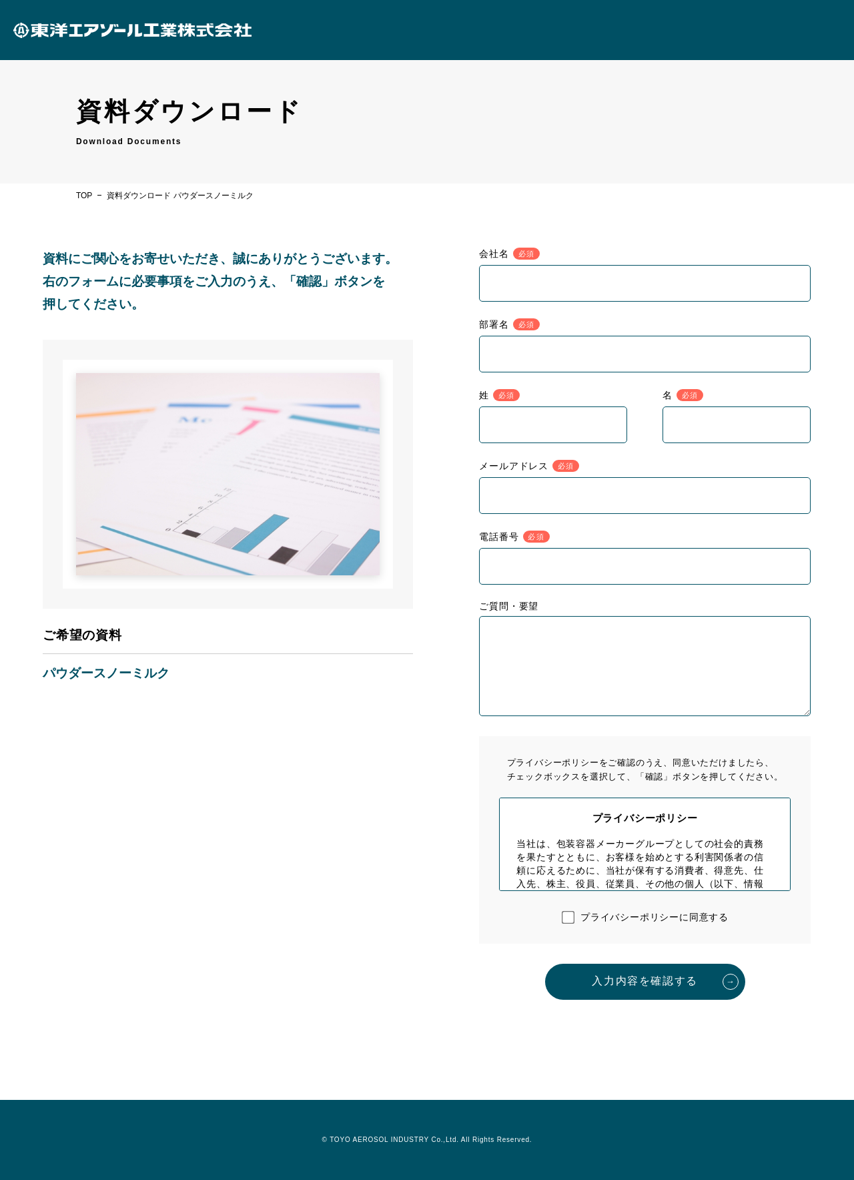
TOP (84, 196)
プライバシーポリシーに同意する (654, 917)
